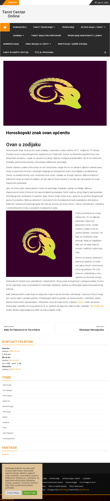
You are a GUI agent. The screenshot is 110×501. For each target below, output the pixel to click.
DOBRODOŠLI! (20, 27)
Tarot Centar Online (13, 14)
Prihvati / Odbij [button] (30, 493)
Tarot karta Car (97, 306)
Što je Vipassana (44, 52)
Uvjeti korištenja (7, 499)
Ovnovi (81, 302)
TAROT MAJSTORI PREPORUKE (46, 35)
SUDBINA (17, 35)
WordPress (84, 489)
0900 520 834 (14, 351)
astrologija (7, 385)
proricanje (6, 412)
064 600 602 (14, 360)
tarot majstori (8, 433)
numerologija (8, 406)
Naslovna (6, 401)
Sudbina (6, 422)
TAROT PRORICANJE (43, 27)
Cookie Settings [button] (13, 493)
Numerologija (11, 44)
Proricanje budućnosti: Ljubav (85, 35)
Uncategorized (8, 438)
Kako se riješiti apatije (16, 52)
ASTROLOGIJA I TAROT (92, 27)
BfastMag (63, 489)
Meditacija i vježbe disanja (72, 44)
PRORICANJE (68, 27)
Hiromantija (7, 396)
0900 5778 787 (15, 369)
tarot (5, 428)
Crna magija (7, 390)
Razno (5, 417)
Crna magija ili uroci (37, 44)
